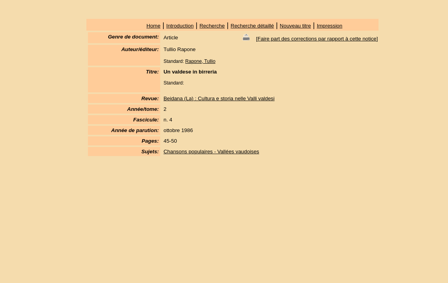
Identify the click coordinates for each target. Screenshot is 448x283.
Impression (329, 26)
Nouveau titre (295, 26)
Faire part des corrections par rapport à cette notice (317, 39)
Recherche (212, 26)
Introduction (180, 26)
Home (153, 26)
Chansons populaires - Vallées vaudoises (211, 151)
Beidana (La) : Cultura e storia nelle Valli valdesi (218, 98)
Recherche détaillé (252, 26)
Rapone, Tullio (200, 61)
